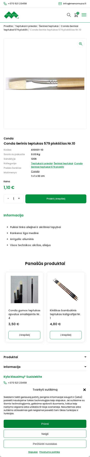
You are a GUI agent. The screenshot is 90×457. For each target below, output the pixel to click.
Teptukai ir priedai (26, 26)
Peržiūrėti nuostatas (45, 443)
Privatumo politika (49, 452)
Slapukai (33, 452)
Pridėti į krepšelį (56, 198)
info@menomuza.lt (74, 3)
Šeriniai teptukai (48, 26)
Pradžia (8, 26)
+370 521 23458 (17, 3)
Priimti (45, 423)
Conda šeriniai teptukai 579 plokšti (57, 165)
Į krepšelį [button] (24, 335)
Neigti (44, 433)
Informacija (14, 215)
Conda (35, 171)
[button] (84, 390)
